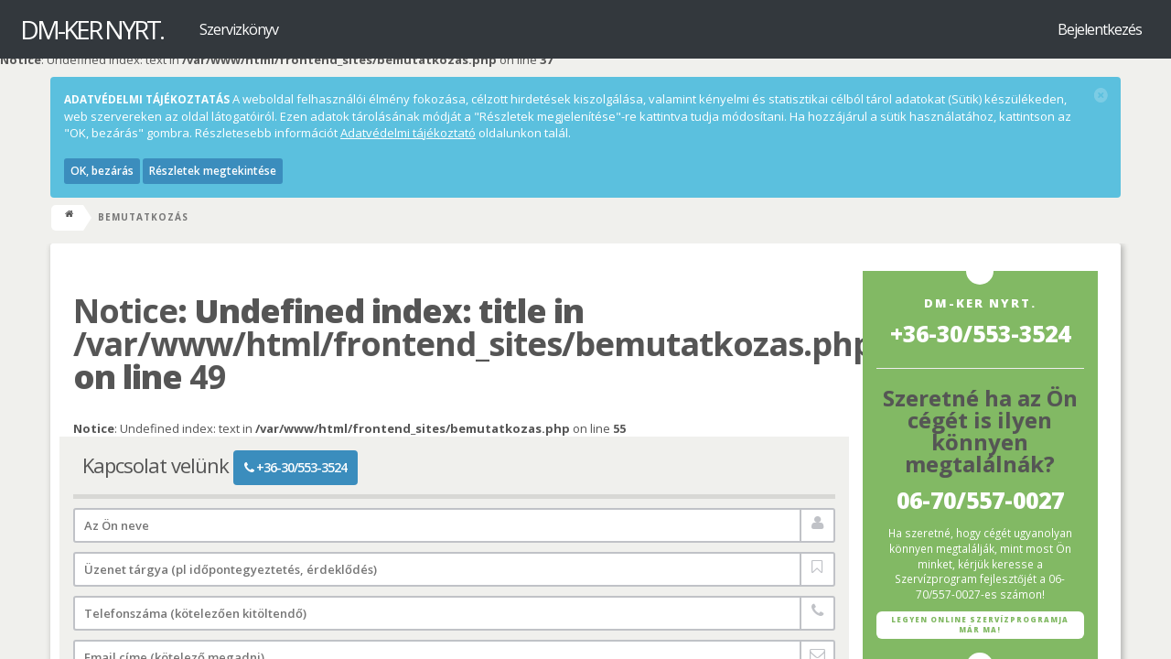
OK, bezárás (102, 170)
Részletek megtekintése (212, 170)
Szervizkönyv (238, 29)
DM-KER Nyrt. (91, 29)
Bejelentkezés (1100, 29)
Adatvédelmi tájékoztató (408, 132)
